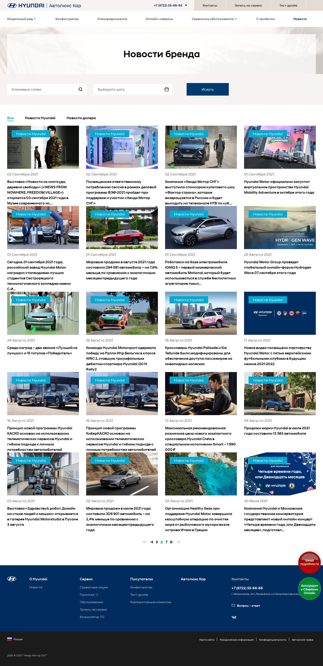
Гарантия (87, 594)
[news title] (43, 166)
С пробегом (265, 19)
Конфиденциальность (272, 639)
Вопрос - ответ (245, 605)
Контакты (210, 5)
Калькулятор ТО (92, 617)
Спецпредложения (112, 19)
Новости (300, 19)
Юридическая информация (236, 639)
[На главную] (25, 5)
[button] (171, 5)
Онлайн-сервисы (159, 19)
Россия (14, 639)
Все (10, 118)
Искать (208, 89)
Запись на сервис (248, 5)
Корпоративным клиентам (150, 602)
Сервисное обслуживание (214, 19)
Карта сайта (206, 639)
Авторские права (302, 639)
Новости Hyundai (40, 118)
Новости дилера (81, 118)
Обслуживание (91, 602)
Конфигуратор (67, 19)
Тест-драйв (288, 5)
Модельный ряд (21, 19)
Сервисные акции (94, 587)
